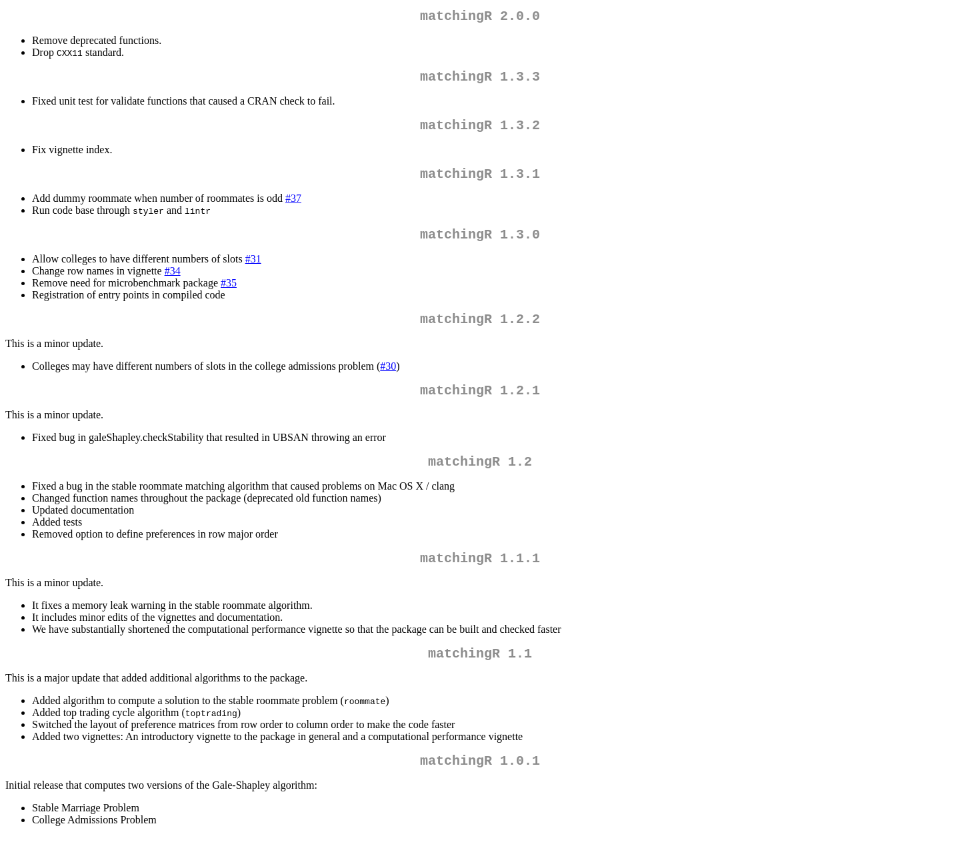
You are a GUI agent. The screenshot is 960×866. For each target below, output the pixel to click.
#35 (229, 296)
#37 (293, 209)
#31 (253, 272)
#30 (388, 382)
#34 (173, 284)
